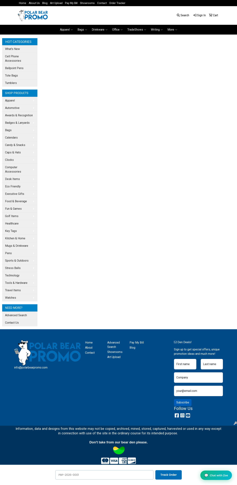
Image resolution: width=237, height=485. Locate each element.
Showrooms (87, 3)
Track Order (168, 475)
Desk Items (12, 179)
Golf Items (11, 216)
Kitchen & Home (15, 238)
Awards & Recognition (19, 115)
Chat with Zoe (216, 475)
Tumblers (11, 83)
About (88, 347)
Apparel (66, 29)
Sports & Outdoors (17, 260)
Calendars (11, 137)
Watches (10, 297)
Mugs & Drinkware (16, 245)
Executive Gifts (14, 194)
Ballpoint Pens (14, 68)
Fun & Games (13, 208)
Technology (12, 275)
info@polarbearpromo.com (31, 367)
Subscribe (182, 402)
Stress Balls (13, 268)
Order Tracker (117, 3)
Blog (45, 3)
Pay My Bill (71, 3)
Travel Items (13, 290)
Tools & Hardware (16, 283)
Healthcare (12, 223)
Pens (8, 253)
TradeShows (136, 29)
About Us (34, 3)
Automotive (12, 108)
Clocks (9, 160)
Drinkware (99, 29)
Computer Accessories (13, 169)
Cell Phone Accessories (13, 58)
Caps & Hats (13, 152)
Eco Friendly (13, 186)
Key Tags (11, 231)
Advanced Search (16, 315)
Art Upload (56, 3)
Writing (157, 29)
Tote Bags (11, 75)
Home (22, 3)
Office (117, 29)
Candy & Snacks (15, 145)
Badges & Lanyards (17, 122)
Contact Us (12, 322)
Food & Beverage (16, 201)
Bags (82, 29)
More (172, 29)
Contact (102, 3)
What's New (12, 49)
